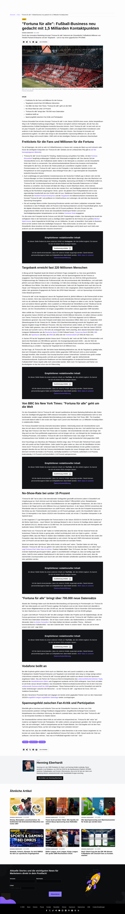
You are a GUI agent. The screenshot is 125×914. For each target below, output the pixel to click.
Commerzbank (71, 335)
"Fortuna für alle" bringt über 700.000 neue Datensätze (45, 111)
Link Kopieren (43, 42)
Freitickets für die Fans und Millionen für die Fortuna (44, 100)
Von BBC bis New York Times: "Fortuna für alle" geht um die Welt (49, 106)
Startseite (12, 14)
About (28, 907)
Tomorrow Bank (81, 332)
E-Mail (12, 885)
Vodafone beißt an (32, 114)
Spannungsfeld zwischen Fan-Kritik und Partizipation (44, 117)
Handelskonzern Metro (39, 681)
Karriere (35, 907)
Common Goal (69, 213)
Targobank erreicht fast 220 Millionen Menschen (42, 103)
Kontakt (48, 907)
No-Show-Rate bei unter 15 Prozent (38, 109)
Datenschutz (81, 907)
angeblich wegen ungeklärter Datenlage (43, 697)
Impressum (72, 907)
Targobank (65, 196)
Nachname (39, 878)
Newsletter (56, 907)
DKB (51, 335)
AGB (88, 907)
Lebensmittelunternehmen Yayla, (90, 679)
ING (95, 332)
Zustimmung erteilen (62, 248)
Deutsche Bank (51, 332)
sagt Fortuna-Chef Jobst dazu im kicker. (37, 549)
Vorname (12, 878)
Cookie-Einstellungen (99, 907)
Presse (42, 907)
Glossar (64, 907)
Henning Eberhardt (16, 817)
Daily (18, 14)
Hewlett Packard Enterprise (44, 196)
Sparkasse (35, 335)
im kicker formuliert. (41, 622)
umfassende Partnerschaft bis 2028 (35, 686)
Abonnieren (55, 894)
